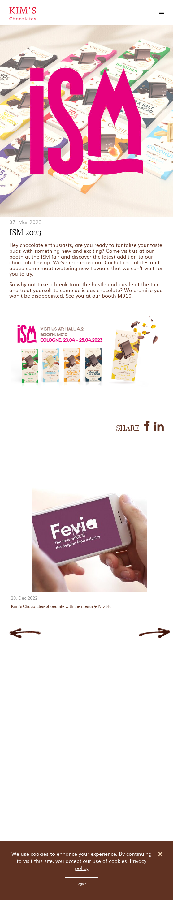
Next (154, 633)
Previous (25, 633)
